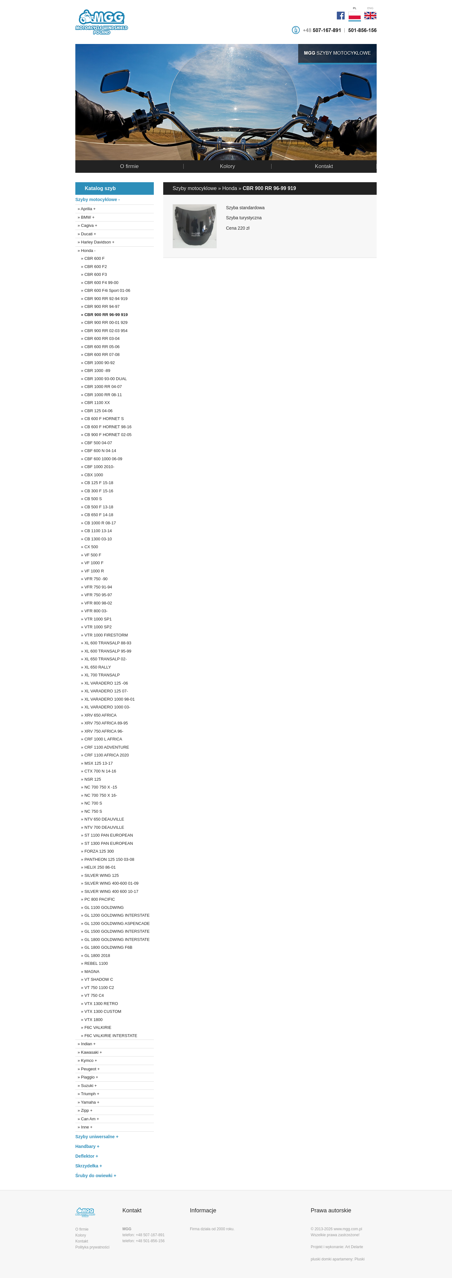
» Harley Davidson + (95, 242)
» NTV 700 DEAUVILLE (99, 827)
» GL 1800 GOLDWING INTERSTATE (112, 939)
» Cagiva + (86, 225)
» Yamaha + (87, 1102)
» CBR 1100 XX (92, 402)
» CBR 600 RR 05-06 (97, 346)
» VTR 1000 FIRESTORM (101, 635)
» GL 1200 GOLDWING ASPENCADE (112, 923)
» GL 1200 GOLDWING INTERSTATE (112, 915)
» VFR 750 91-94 (93, 587)
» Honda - (85, 250)
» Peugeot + (87, 1069)
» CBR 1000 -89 (92, 370)
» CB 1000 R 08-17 (95, 523)
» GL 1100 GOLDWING (99, 907)
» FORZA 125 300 (94, 851)
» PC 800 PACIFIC (95, 899)
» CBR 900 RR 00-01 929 (101, 322)
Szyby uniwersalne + (96, 1136)
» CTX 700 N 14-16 (95, 771)
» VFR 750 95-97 (93, 595)
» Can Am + (87, 1119)
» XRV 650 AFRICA (95, 715)
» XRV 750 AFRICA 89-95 (101, 723)
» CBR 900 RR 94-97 (97, 306)
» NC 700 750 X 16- (96, 795)
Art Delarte (354, 1247)
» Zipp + (84, 1110)
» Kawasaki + (88, 1052)
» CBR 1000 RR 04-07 (98, 386)
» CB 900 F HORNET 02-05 (103, 434)
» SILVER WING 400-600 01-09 (106, 883)
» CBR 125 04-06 (94, 410)
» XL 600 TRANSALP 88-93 (103, 643)
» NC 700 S (88, 803)
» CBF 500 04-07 (93, 442)
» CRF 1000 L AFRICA (98, 739)
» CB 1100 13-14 (93, 530)
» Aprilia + (85, 208)
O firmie (129, 166)
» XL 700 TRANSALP (97, 675)
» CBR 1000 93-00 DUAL (101, 378)
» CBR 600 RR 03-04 (97, 338)
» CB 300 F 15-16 (94, 491)
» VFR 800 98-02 (93, 603)
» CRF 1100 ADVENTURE (102, 747)
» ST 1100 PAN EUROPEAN (104, 835)
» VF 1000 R (89, 571)
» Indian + (85, 1043)
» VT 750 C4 (89, 995)
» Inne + (84, 1127)
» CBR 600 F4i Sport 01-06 (102, 290)
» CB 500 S (88, 498)
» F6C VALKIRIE (93, 1027)
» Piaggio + (86, 1077)
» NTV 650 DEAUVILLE (99, 819)
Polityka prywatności (92, 1247)
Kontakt (324, 166)
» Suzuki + (86, 1085)
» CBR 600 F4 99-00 (96, 282)
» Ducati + (85, 234)
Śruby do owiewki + (95, 1175)
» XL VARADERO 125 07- (101, 691)
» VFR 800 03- (91, 611)
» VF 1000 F (89, 562)
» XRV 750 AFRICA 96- (99, 731)
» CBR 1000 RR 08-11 (98, 394)
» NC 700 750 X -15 (96, 787)
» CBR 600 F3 (91, 274)
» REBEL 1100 (91, 963)
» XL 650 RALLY (93, 667)
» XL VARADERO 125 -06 (101, 683)
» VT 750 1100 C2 (94, 987)
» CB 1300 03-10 (93, 539)
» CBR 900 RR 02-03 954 (101, 330)
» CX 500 (86, 546)
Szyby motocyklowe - (97, 199)
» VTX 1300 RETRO (96, 1003)
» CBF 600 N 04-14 (95, 450)
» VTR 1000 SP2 (93, 627)
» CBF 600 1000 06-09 (98, 458)
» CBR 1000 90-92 (95, 362)
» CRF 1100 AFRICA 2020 (102, 755)
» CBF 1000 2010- (94, 466)
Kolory (227, 166)
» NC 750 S (88, 811)
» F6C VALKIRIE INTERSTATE (106, 1035)
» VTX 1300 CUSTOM (98, 1011)
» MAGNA (87, 971)
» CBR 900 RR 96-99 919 (101, 314)
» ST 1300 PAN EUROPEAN (104, 843)
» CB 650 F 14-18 (94, 514)
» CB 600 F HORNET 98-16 (103, 426)
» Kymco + (86, 1060)
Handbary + (87, 1146)
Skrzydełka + (88, 1165)
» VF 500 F (88, 555)
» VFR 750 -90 (91, 578)
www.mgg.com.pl (348, 1229)
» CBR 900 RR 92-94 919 (101, 298)
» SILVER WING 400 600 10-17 (106, 891)
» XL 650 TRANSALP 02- (101, 659)
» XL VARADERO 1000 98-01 (105, 699)
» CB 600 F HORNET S (99, 418)
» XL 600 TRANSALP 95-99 (103, 651)
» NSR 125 (88, 779)
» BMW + (84, 217)
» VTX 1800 (89, 1019)
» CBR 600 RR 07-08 (97, 354)
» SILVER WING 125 (97, 875)
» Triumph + (87, 1093)
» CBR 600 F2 (91, 266)
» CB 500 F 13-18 (94, 507)
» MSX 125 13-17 (94, 763)
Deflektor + (86, 1156)
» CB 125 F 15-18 (94, 482)
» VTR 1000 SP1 (93, 619)
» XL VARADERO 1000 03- (102, 707)
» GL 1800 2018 (92, 955)
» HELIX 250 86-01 (95, 867)
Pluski (359, 1259)
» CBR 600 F (90, 258)
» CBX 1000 (89, 474)
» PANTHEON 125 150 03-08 (104, 859)
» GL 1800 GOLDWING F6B (103, 947)
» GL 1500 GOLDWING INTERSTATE (112, 931)
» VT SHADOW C (94, 979)
